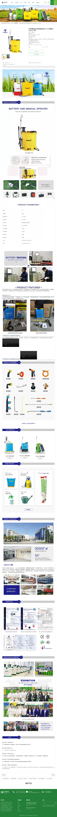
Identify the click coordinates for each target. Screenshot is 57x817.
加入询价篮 (36, 54)
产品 (21, 2)
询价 (36, 51)
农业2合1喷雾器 (49, 778)
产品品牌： (30, 62)
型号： (4, 62)
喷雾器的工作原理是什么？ (31, 807)
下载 (18, 809)
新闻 (33, 2)
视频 (18, 806)
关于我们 (16, 2)
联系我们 (38, 2)
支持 (29, 2)
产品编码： (5, 64)
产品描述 (4, 66)
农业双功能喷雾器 (41, 778)
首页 (12, 2)
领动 (36, 815)
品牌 (25, 2)
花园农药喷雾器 (13, 778)
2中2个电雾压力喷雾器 (32, 778)
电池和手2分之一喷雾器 (22, 778)
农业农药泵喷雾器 (6, 778)
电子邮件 (48, 3)
